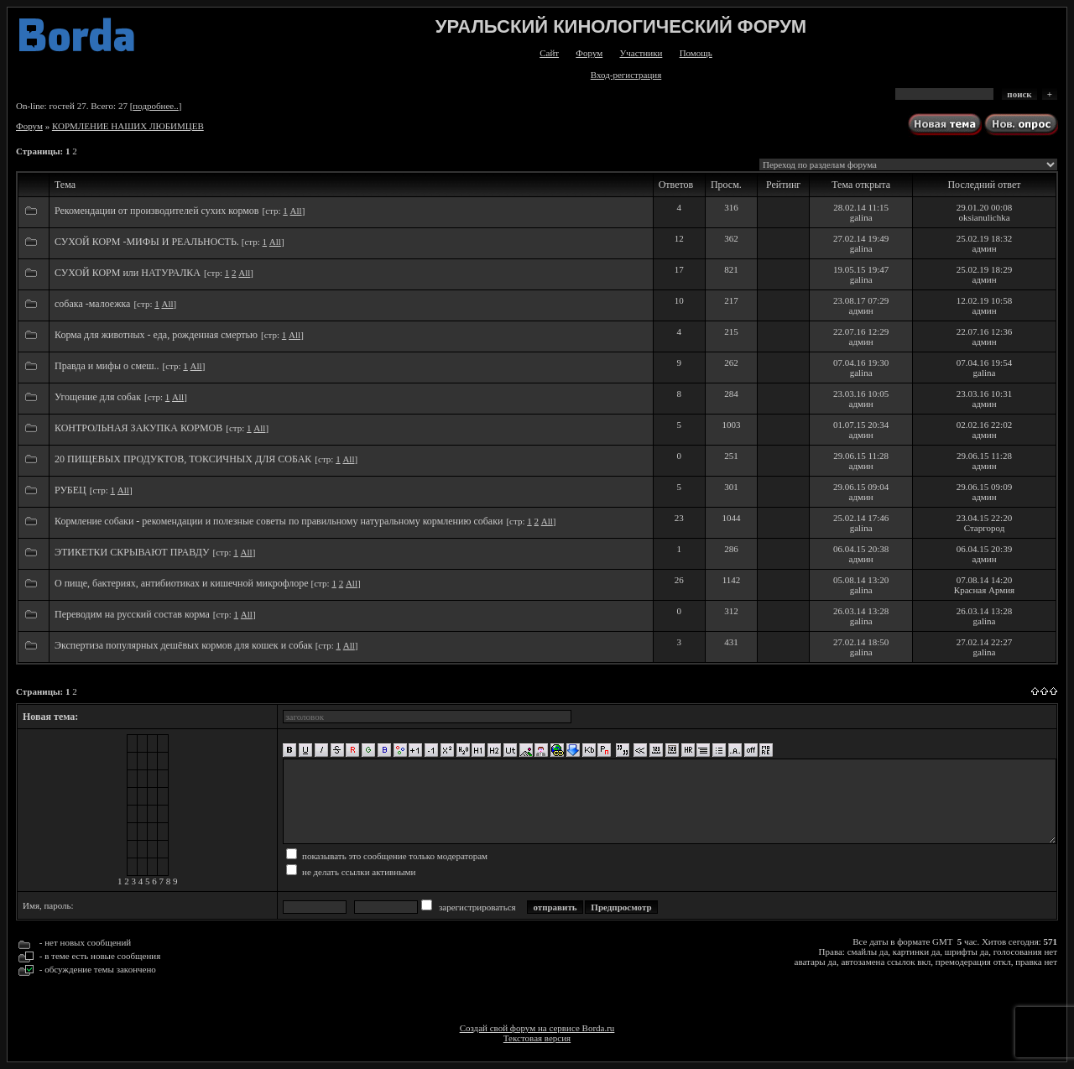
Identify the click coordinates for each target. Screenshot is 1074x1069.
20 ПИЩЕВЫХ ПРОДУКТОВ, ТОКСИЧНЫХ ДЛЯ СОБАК (183, 459)
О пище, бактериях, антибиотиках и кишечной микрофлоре (183, 583)
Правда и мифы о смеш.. (107, 366)
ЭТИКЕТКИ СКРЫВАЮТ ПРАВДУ (132, 552)
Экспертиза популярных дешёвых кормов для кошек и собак (185, 645)
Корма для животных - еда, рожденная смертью (156, 335)
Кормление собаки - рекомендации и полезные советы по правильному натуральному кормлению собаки (279, 521)
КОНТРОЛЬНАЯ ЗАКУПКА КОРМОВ (138, 428)
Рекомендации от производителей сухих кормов (157, 210)
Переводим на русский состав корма (132, 614)
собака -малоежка (92, 304)
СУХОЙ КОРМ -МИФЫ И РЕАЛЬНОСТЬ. (148, 242)
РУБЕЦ (70, 490)
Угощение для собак (98, 397)
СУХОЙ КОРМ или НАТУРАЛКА (128, 273)
